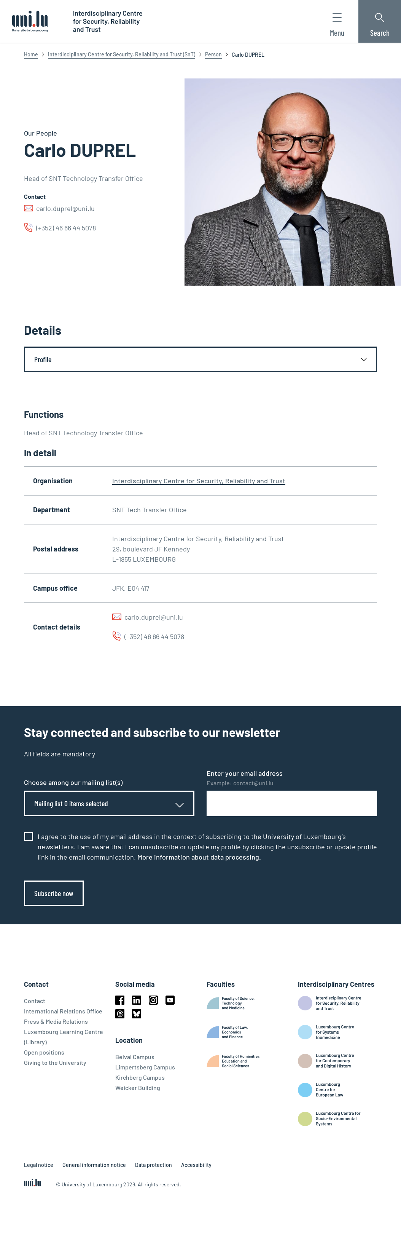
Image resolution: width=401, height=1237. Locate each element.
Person (213, 54)
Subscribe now (53, 893)
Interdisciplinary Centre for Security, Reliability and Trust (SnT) (121, 54)
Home (31, 54)
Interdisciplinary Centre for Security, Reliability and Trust (198, 480)
